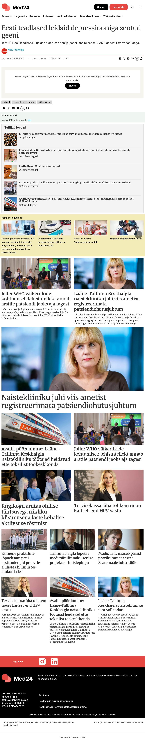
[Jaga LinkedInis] (128, 59)
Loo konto (118, 7)
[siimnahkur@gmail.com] (56, 701)
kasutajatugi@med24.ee (14, 700)
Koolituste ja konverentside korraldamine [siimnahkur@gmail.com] (63, 707)
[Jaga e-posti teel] (133, 59)
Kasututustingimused (29, 722)
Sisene (101, 7)
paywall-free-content (24, 102)
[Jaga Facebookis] (120, 59)
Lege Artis (21, 16)
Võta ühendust (10, 722)
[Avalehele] (47, 7)
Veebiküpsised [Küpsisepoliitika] (11, 725)
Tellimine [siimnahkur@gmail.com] (44, 695)
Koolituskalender (67, 16)
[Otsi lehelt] (132, 7)
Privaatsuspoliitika (48, 722)
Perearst (6, 16)
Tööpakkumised (112, 16)
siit (29, 120)
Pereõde (35, 16)
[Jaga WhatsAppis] (141, 59)
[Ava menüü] (140, 7)
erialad (6, 102)
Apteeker (48, 16)
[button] (138, 234)
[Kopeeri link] (137, 59)
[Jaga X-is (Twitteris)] (124, 59)
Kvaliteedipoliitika (66, 722)
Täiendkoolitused (90, 16)
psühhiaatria (44, 102)
